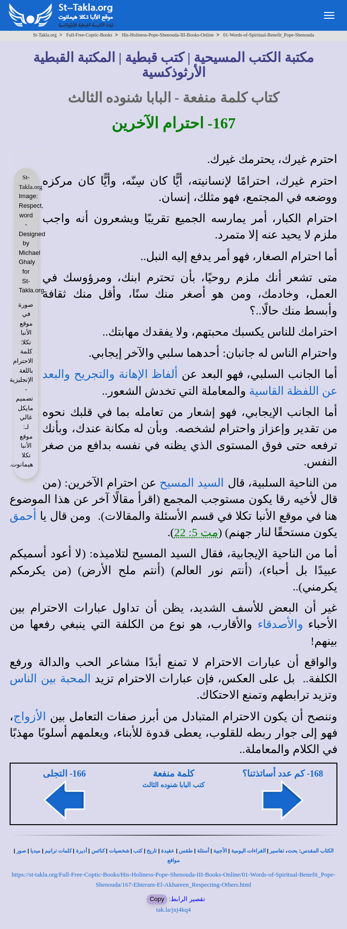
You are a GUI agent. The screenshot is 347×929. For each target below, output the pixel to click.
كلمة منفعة (173, 773)
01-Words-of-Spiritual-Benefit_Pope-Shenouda (268, 35)
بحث (292, 851)
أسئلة (203, 851)
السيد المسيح (192, 483)
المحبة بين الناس (50, 678)
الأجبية (220, 851)
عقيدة (167, 851)
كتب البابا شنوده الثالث (173, 785)
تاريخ (152, 851)
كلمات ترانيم (58, 851)
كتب (137, 851)
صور (21, 851)
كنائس (98, 851)
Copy (156, 899)
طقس (186, 851)
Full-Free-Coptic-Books (89, 35)
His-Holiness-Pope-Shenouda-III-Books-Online (167, 35)
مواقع (173, 860)
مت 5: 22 (196, 532)
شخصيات (119, 851)
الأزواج (29, 716)
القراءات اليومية (248, 851)
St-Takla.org (45, 35)
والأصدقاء (280, 624)
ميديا (35, 851)
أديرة (81, 851)
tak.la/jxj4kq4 (173, 909)
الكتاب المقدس (317, 851)
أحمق (23, 516)
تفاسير (277, 851)
